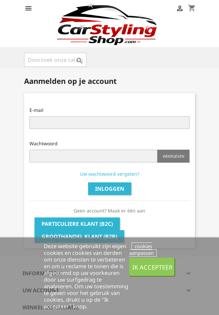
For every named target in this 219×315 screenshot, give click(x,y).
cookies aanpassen (141, 249)
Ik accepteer (152, 267)
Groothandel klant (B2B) (79, 236)
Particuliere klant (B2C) (77, 223)
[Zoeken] (55, 60)
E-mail (36, 110)
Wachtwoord (43, 143)
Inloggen (109, 188)
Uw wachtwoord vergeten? (109, 174)
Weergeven (173, 156)
